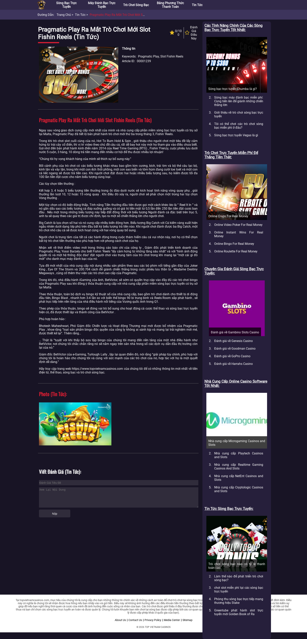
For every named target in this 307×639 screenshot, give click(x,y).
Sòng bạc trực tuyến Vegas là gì (236, 135)
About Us (120, 620)
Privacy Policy (152, 620)
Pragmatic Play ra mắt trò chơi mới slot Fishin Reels (127, 15)
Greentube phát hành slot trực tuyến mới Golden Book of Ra (238, 612)
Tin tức (197, 5)
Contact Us (135, 620)
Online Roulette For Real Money (235, 251)
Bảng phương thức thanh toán (170, 5)
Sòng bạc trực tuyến (66, 5)
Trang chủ (64, 15)
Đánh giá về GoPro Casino (232, 356)
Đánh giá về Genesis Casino (233, 341)
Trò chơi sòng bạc (136, 5)
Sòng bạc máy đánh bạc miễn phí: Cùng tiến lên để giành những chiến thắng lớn (238, 101)
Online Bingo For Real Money (234, 244)
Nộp (54, 513)
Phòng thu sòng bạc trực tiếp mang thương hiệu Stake (238, 601)
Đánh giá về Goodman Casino (235, 348)
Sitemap (187, 620)
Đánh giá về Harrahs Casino (233, 364)
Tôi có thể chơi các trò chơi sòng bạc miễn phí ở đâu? (238, 125)
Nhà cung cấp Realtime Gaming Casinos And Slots (238, 466)
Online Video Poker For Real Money (238, 225)
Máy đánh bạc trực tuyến (101, 5)
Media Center (172, 620)
